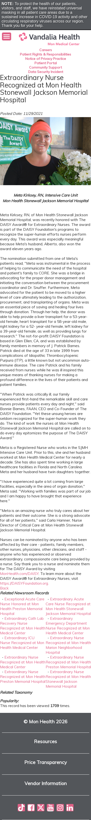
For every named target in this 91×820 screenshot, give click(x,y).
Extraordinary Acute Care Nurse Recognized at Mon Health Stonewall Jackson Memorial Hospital (68, 606)
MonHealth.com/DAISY (19, 573)
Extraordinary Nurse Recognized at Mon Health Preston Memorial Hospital (68, 662)
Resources (45, 741)
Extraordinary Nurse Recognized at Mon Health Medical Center (22, 662)
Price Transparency (45, 762)
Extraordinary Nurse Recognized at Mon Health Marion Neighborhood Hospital (68, 645)
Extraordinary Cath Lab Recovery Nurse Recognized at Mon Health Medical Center (22, 625)
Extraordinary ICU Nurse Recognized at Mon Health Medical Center (22, 642)
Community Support (45, 67)
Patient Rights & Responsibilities (45, 54)
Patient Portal (45, 63)
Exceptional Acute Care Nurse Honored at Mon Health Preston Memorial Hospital (22, 606)
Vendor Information (46, 783)
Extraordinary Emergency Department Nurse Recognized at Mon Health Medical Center (68, 625)
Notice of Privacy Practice (45, 58)
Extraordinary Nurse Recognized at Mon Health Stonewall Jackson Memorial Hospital (68, 679)
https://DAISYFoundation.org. (24, 583)
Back (4, 588)
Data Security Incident (45, 72)
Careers (45, 50)
